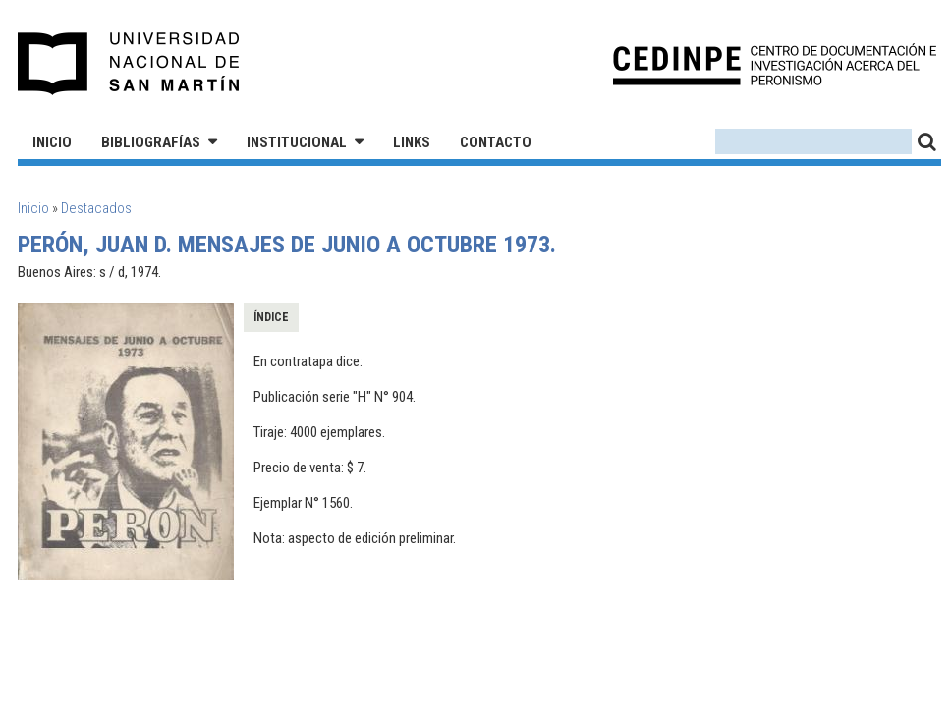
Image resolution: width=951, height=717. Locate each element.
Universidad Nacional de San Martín (129, 63)
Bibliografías (150, 142)
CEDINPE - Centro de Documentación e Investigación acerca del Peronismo (774, 64)
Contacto (495, 142)
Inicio (52, 142)
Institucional (297, 142)
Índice (271, 317)
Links (411, 142)
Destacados (96, 208)
